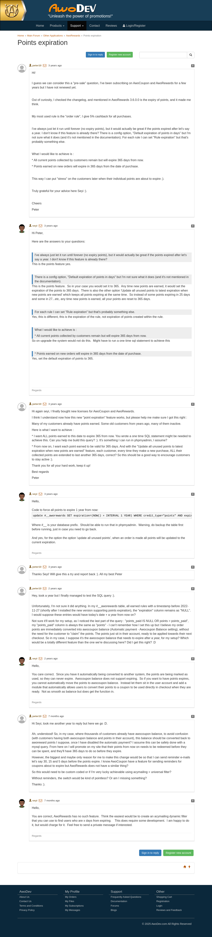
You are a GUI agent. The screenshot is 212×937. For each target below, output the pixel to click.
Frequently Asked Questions (126, 896)
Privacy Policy (27, 910)
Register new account (119, 54)
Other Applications (53, 35)
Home (40, 25)
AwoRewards (73, 35)
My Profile (72, 891)
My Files (69, 901)
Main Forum (33, 35)
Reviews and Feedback (169, 910)
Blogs (114, 910)
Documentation (119, 901)
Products (57, 25)
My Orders (70, 896)
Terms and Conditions (31, 905)
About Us (24, 896)
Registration (162, 901)
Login (159, 905)
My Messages (72, 910)
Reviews (111, 25)
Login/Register (134, 25)
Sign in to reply (95, 54)
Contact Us (25, 901)
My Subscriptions (74, 905)
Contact (94, 25)
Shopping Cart (164, 896)
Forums (115, 905)
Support (76, 25)
